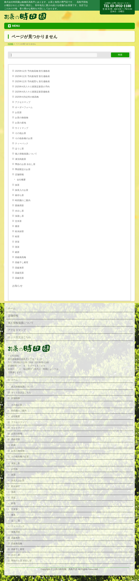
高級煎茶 (19, 273)
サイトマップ (21, 128)
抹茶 (17, 185)
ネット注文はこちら (19, 337)
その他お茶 (20, 133)
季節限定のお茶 (22, 169)
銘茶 (17, 252)
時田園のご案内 (22, 200)
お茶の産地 (20, 122)
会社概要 (21, 179)
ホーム (12, 308)
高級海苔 (19, 267)
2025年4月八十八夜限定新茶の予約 (32, 86)
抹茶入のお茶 (21, 190)
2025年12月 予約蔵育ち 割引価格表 (32, 81)
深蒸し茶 (19, 216)
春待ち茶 (19, 195)
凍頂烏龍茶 (20, 159)
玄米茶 (18, 221)
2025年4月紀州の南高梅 (27, 97)
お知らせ (17, 285)
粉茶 (17, 236)
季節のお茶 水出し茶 (25, 164)
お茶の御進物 (21, 117)
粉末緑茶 (19, 231)
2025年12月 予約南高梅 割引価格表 (32, 71)
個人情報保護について (26, 153)
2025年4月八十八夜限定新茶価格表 (32, 91)
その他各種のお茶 (24, 138)
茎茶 (17, 247)
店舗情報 (19, 174)
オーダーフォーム (24, 107)
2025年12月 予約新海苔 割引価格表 (32, 76)
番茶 (17, 226)
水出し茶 (19, 211)
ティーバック (21, 143)
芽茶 (17, 242)
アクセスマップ (22, 102)
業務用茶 (19, 205)
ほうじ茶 (19, 148)
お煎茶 (18, 112)
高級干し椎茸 (21, 262)
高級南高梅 (20, 257)
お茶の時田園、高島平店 (65, 569)
